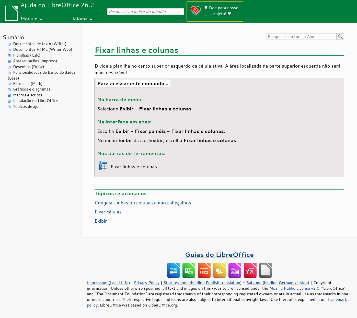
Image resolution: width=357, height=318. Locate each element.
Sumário (13, 37)
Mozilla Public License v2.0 (294, 288)
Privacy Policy (146, 282)
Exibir (101, 221)
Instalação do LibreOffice (35, 100)
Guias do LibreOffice (219, 254)
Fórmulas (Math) (28, 83)
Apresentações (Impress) (35, 60)
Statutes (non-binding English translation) (202, 282)
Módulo (29, 18)
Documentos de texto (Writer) (39, 43)
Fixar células (108, 211)
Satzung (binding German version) (277, 282)
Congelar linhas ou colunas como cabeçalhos (143, 202)
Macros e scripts (27, 95)
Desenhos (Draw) (28, 66)
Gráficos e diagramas (31, 89)
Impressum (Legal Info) (108, 282)
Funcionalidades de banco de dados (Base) (41, 75)
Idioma (80, 18)
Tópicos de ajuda (28, 106)
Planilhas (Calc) (26, 55)
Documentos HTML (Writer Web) (42, 49)
